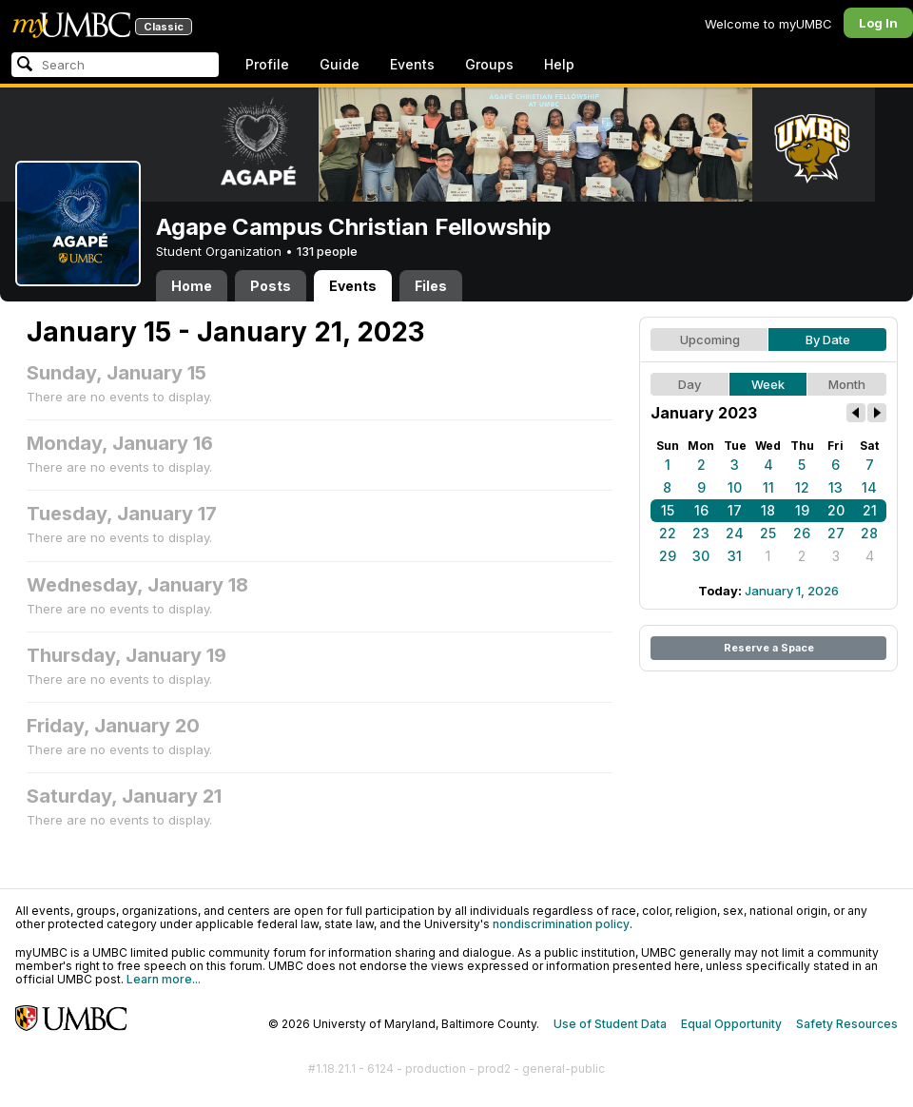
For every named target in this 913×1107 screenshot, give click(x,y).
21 (870, 510)
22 (667, 533)
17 (735, 510)
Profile (267, 64)
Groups (489, 64)
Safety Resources (847, 1024)
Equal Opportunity (731, 1024)
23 (700, 533)
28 (869, 533)
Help (559, 64)
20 (836, 510)
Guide (339, 64)
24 (735, 533)
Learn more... (163, 979)
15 (667, 510)
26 (801, 533)
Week (768, 384)
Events (412, 64)
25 (768, 533)
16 (701, 510)
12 (802, 487)
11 (768, 487)
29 (667, 556)
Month (846, 384)
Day (689, 384)
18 (768, 510)
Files (431, 286)
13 (835, 487)
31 (735, 556)
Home (191, 286)
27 (836, 533)
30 (700, 556)
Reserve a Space (769, 647)
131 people (327, 251)
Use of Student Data (610, 1024)
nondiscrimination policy (561, 924)
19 (802, 510)
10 (735, 487)
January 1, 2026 (792, 590)
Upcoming (710, 339)
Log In (878, 22)
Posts (270, 286)
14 (869, 487)
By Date (828, 339)
